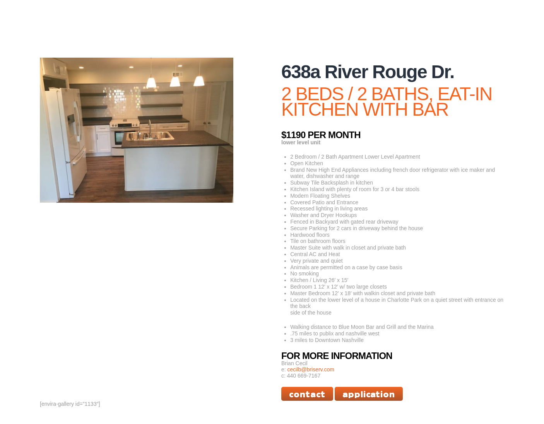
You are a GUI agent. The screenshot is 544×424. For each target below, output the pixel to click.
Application (368, 393)
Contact (307, 393)
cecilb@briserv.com (310, 369)
